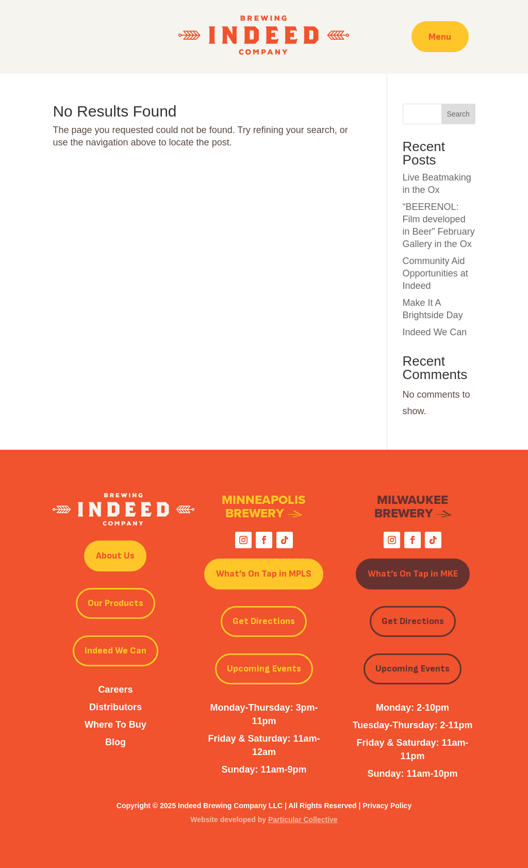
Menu (439, 36)
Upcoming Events (264, 668)
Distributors (115, 707)
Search (458, 114)
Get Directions (264, 621)
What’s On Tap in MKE (413, 573)
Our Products (115, 603)
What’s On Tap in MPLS (263, 573)
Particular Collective (303, 819)
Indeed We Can (435, 332)
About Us (115, 555)
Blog (115, 742)
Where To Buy (115, 724)
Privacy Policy (386, 805)
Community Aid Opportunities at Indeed (435, 273)
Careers (115, 689)
